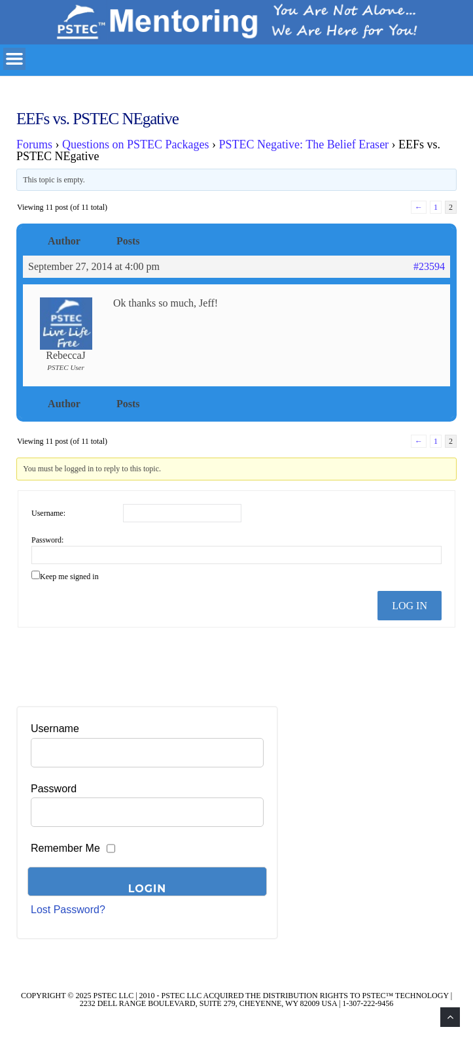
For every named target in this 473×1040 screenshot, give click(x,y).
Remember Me (65, 848)
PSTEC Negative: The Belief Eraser (304, 144)
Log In (409, 605)
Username (55, 728)
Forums (34, 144)
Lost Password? (68, 909)
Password (54, 788)
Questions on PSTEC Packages (135, 144)
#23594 (429, 266)
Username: (48, 513)
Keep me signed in (69, 576)
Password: (47, 540)
